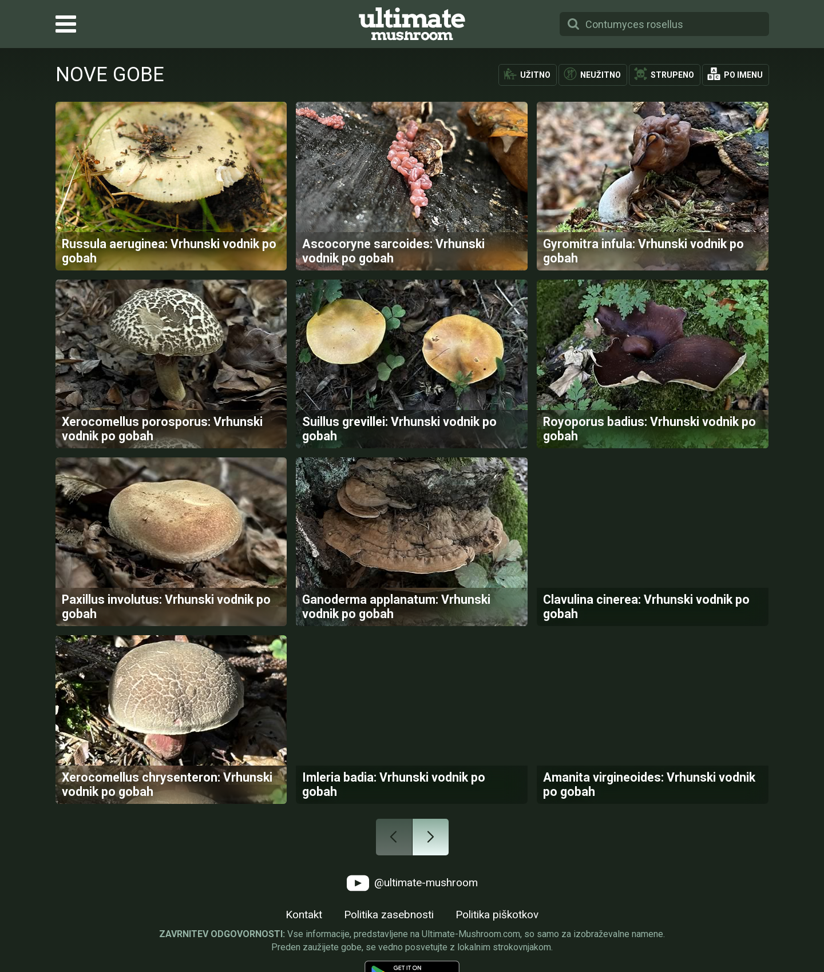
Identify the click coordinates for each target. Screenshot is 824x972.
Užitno (535, 74)
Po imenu (743, 74)
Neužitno (600, 74)
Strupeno (672, 74)
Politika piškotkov (496, 914)
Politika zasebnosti (389, 914)
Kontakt (304, 914)
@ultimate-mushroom (412, 883)
